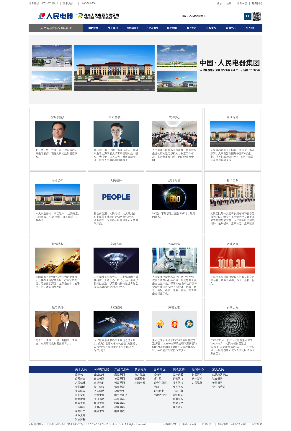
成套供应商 (160, 382)
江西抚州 (54, 216)
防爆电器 (119, 403)
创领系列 (119, 382)
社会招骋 (217, 378)
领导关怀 (80, 403)
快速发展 (99, 403)
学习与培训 (218, 386)
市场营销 (99, 382)
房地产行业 (160, 395)
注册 (229, 3)
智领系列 (119, 378)
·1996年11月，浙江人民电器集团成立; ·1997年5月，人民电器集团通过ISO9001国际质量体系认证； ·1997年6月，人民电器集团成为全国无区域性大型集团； (232, 347)
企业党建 (80, 415)
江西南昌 (41, 216)
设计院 (157, 378)
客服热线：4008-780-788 (232, 424)
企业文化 (80, 395)
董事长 (79, 374)
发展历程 (80, 419)
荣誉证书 (80, 411)
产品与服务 (152, 28)
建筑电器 (119, 407)
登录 (219, 3)
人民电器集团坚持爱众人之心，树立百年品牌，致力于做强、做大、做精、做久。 (232, 280)
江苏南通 (68, 216)
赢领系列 (119, 374)
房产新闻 (197, 378)
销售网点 (242, 3)
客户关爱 (178, 374)
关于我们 (113, 28)
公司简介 (80, 378)
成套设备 (119, 390)
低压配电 (140, 378)
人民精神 (80, 382)
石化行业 (159, 390)
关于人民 (81, 369)
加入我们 (250, 28)
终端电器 (140, 382)
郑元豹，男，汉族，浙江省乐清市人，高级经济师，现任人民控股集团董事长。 (58, 153)
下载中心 (178, 390)
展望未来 (99, 411)
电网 (156, 386)
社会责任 (99, 395)
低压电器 (119, 386)
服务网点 (257, 3)
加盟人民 (178, 403)
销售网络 (178, 378)
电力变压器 (120, 395)
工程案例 (80, 407)
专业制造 (80, 386)
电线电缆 (119, 411)
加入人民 (218, 369)
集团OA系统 (189, 424)
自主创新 (99, 378)
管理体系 (99, 399)
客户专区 (191, 28)
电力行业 (140, 374)
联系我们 (178, 407)
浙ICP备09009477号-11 (74, 424)
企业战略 (99, 374)
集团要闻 (197, 374)
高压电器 (119, 399)
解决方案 (172, 28)
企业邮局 (257, 424)
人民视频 (197, 382)
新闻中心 (231, 28)
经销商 (157, 374)
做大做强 (80, 399)
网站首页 (93, 28)
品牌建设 (80, 390)
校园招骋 (217, 382)
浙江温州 (59, 213)
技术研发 (99, 386)
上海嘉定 (73, 213)
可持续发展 (133, 28)
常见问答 (178, 386)
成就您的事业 (220, 374)
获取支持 (211, 28)
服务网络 (178, 382)
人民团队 (99, 390)
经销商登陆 (170, 424)
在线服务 (178, 395)
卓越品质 (99, 407)
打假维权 (178, 399)
